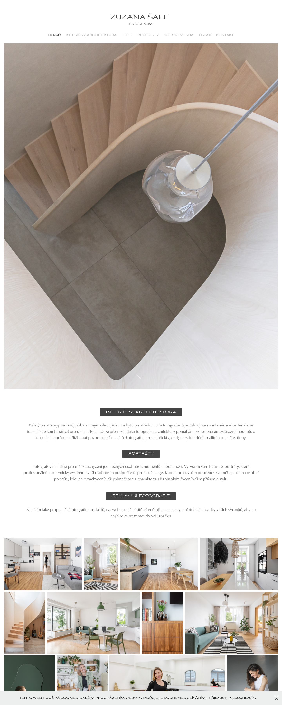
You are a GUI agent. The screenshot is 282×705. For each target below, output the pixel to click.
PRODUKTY (148, 35)
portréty (141, 453)
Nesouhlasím (243, 698)
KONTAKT (225, 35)
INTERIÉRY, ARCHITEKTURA (91, 35)
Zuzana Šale (141, 17)
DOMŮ (54, 35)
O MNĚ (205, 35)
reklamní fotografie (141, 496)
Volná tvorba (178, 35)
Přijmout (218, 698)
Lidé (127, 35)
